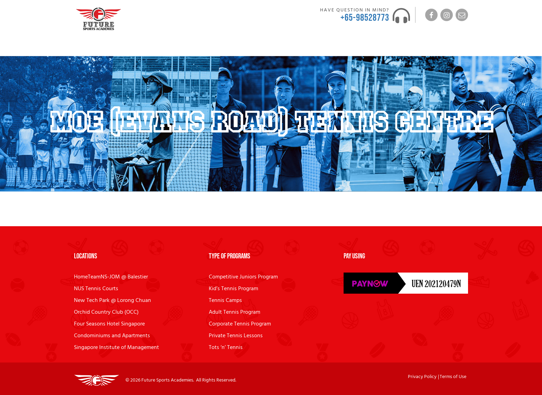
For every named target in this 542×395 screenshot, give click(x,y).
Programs (180, 47)
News (344, 47)
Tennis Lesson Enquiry (441, 47)
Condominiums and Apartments (112, 335)
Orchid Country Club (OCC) (106, 312)
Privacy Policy (422, 377)
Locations (279, 47)
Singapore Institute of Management (116, 347)
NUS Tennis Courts (96, 288)
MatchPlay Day (229, 47)
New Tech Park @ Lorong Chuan (112, 300)
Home (84, 47)
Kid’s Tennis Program (233, 288)
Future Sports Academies (167, 380)
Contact (371, 47)
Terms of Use (453, 377)
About (108, 47)
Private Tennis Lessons (236, 335)
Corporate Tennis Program (240, 324)
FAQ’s (316, 47)
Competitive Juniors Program (243, 277)
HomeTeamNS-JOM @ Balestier (111, 277)
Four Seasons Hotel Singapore (109, 324)
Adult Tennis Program (234, 312)
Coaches (138, 47)
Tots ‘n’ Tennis (226, 347)
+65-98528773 (364, 18)
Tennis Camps (225, 300)
